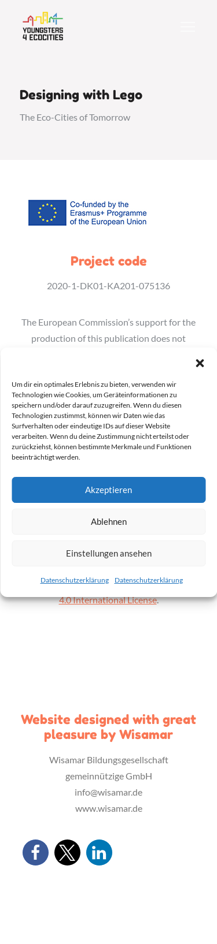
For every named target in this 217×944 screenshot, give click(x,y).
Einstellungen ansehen (109, 553)
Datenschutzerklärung (75, 580)
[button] (199, 362)
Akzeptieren (108, 489)
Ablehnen (109, 521)
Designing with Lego (81, 94)
